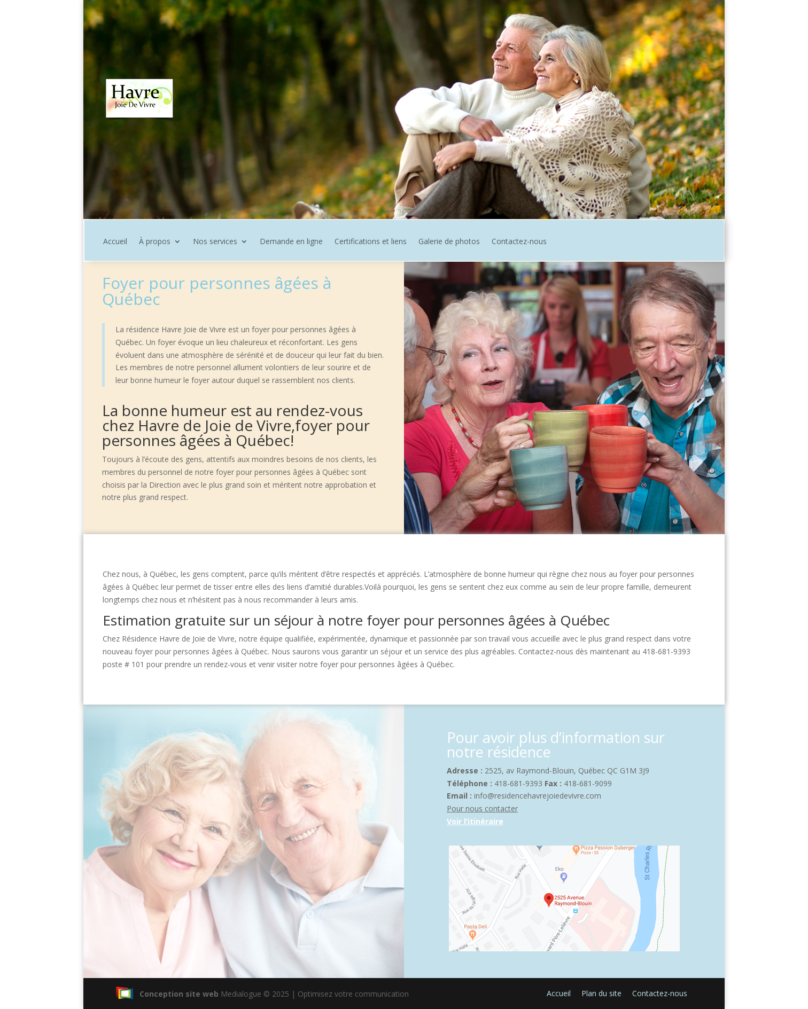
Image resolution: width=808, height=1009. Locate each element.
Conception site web (167, 994)
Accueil (115, 242)
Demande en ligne (291, 242)
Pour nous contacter (482, 808)
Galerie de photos (449, 242)
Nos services (215, 242)
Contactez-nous (519, 242)
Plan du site (601, 993)
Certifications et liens (371, 242)
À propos (154, 242)
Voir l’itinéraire (475, 821)
